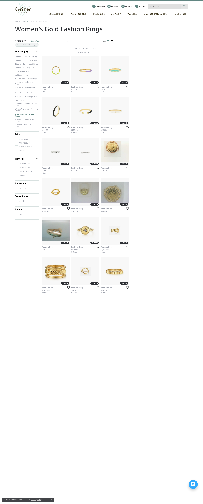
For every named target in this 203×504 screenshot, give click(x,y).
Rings (24, 21)
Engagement (56, 14)
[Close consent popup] (52, 500)
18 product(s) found (115, 52)
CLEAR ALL (35, 41)
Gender (19, 209)
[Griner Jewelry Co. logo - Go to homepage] (24, 9)
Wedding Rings (78, 14)
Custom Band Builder (156, 14)
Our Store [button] (181, 14)
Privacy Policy (36, 500)
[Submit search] (184, 6)
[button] (113, 6)
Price (17, 134)
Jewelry (17, 21)
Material (19, 159)
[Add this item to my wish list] (87, 106)
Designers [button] (99, 14)
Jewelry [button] (116, 14)
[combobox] (164, 6)
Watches (132, 14)
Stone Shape (21, 196)
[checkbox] (21, 139)
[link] (98, 6)
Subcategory (21, 51)
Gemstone (20, 183)
